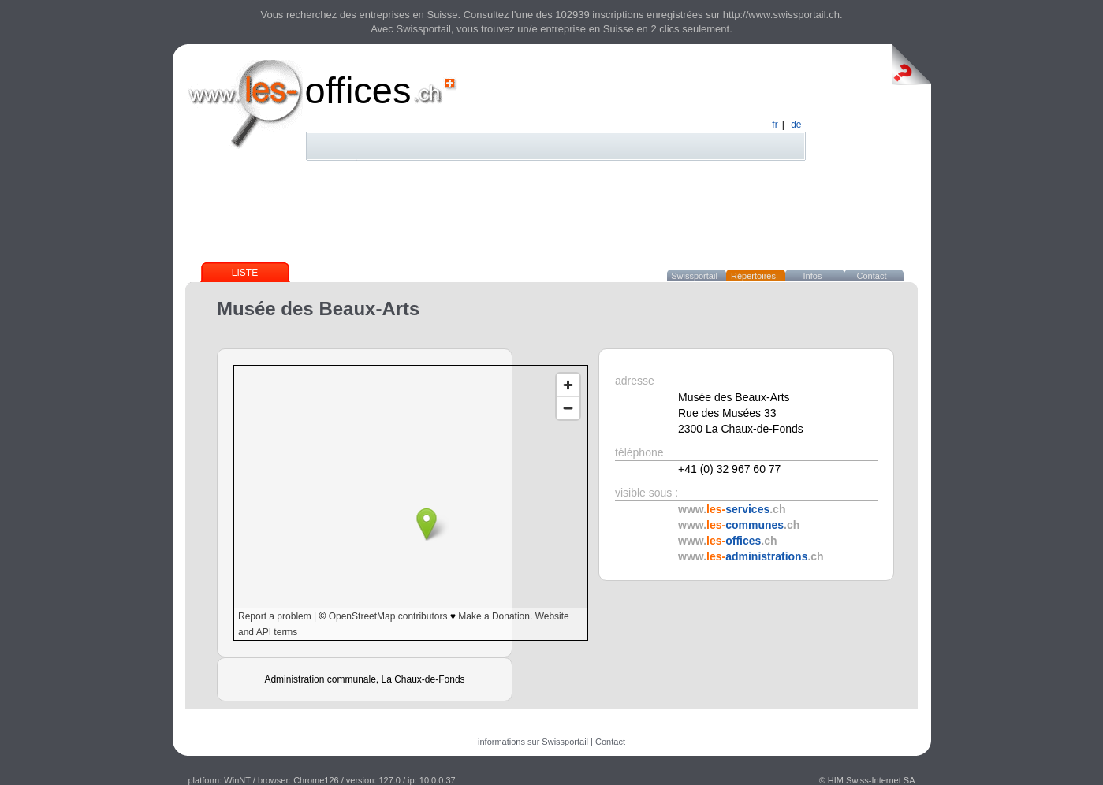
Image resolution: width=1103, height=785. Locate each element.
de (796, 124)
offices (358, 90)
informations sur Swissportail (533, 741)
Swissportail (694, 276)
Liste (245, 272)
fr (774, 124)
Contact (872, 276)
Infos (812, 276)
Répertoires (753, 276)
